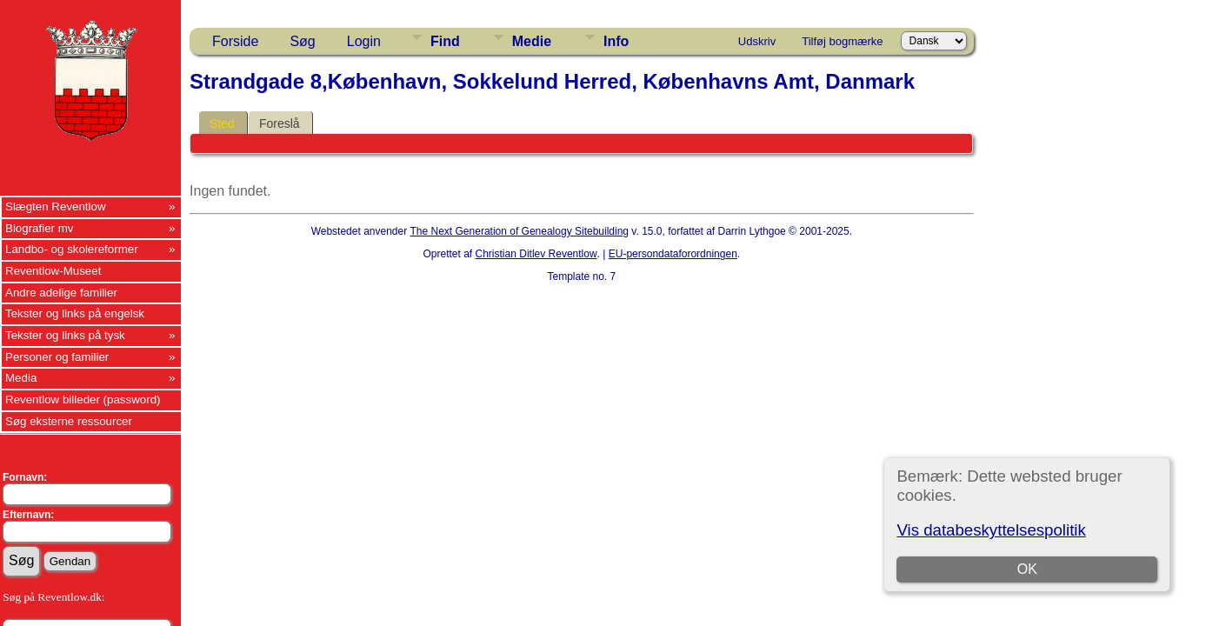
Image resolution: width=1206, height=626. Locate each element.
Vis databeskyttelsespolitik (990, 530)
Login (364, 41)
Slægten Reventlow (55, 206)
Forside (235, 41)
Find (445, 41)
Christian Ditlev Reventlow (536, 254)
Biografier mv (39, 228)
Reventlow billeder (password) (83, 399)
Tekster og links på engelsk (74, 313)
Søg (302, 41)
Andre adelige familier (61, 292)
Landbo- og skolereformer (71, 249)
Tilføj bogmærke (842, 41)
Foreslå (279, 123)
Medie (531, 41)
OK (1027, 569)
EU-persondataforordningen (673, 254)
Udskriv (757, 41)
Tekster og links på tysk (65, 335)
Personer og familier (57, 356)
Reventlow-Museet (53, 270)
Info (616, 41)
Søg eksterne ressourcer (68, 421)
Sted (222, 123)
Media (21, 377)
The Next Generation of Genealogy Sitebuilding (520, 231)
